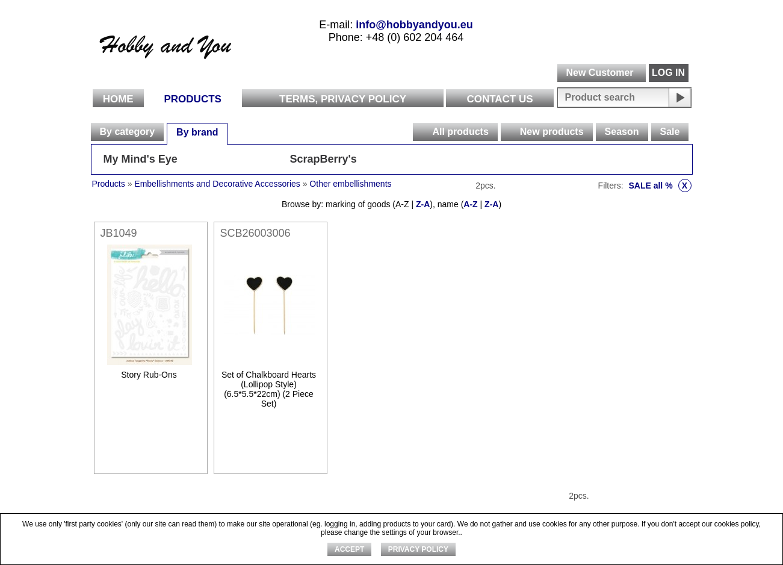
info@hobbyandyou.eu (414, 25)
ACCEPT (349, 549)
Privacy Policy (418, 549)
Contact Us (499, 99)
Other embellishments (350, 184)
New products (552, 131)
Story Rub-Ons (149, 374)
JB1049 (119, 233)
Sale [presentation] (670, 131)
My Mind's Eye (141, 159)
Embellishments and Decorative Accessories (218, 184)
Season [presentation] (622, 131)
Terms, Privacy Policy (342, 99)
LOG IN (668, 72)
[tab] (127, 132)
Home (118, 99)
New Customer (599, 72)
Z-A (423, 204)
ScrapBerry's (323, 159)
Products (192, 99)
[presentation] (422, 132)
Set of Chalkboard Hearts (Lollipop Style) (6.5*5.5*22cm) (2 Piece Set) (268, 389)
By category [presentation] (127, 131)
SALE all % (659, 185)
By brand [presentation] (197, 132)
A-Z (470, 204)
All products (460, 131)
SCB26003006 (255, 233)
